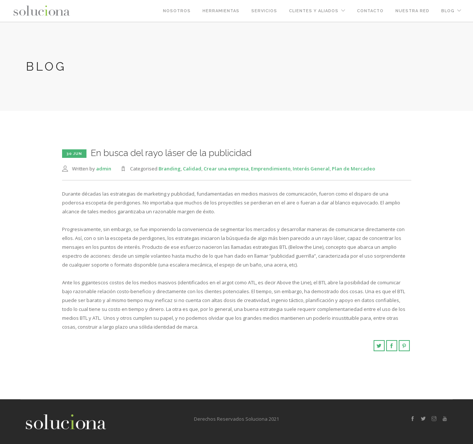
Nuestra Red (412, 11)
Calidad (192, 168)
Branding (170, 168)
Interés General (311, 168)
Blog (448, 11)
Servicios (264, 11)
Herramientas (221, 11)
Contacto (370, 11)
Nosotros (177, 11)
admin (103, 168)
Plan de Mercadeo (353, 168)
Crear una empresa (226, 168)
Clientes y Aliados (313, 11)
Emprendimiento (270, 168)
